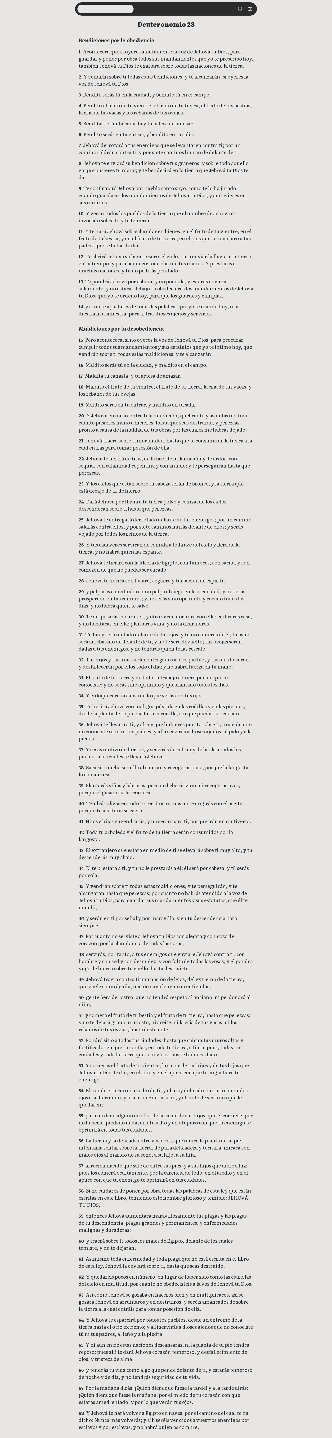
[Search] (240, 9)
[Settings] (250, 9)
